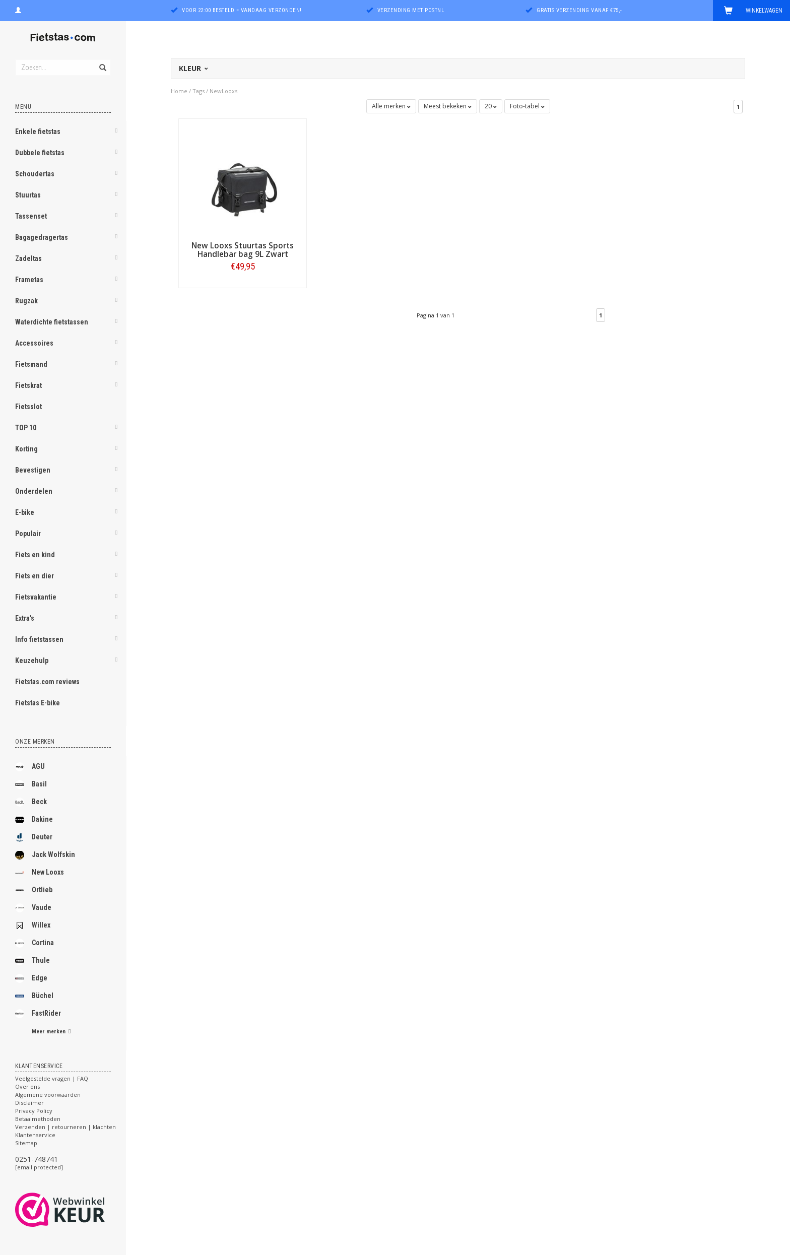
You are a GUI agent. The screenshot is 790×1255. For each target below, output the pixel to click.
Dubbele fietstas (39, 153)
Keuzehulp (31, 660)
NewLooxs (223, 91)
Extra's (24, 618)
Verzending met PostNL (410, 10)
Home (179, 91)
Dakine (34, 819)
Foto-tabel (527, 106)
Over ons (27, 1086)
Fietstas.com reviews (47, 682)
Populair (28, 534)
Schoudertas (34, 174)
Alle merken (391, 106)
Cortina (34, 943)
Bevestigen (32, 470)
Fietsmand (31, 364)
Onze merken (35, 741)
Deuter (33, 837)
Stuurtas (28, 195)
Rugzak (26, 301)
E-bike (24, 512)
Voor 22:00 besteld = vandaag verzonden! (242, 10)
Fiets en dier (34, 576)
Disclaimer (29, 1102)
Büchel (34, 996)
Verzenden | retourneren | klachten (65, 1127)
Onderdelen (33, 491)
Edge (31, 978)
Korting (26, 449)
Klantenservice (35, 1135)
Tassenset (31, 216)
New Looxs (39, 872)
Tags (198, 91)
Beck (31, 802)
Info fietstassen (39, 639)
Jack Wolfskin (45, 855)
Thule (32, 960)
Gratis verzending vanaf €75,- (579, 10)
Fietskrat (28, 385)
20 (491, 106)
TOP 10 (25, 428)
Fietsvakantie (35, 597)
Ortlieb (33, 890)
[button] (116, 132)
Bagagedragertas (41, 237)
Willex (32, 925)
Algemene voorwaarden (48, 1094)
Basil (31, 784)
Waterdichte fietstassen (51, 322)
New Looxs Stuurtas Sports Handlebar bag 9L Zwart (242, 249)
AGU (30, 766)
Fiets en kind (35, 555)
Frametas (29, 280)
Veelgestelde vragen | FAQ (51, 1078)
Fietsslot (28, 407)
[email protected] (39, 1167)
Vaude (33, 907)
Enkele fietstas (37, 131)
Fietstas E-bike (37, 703)
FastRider (38, 1013)
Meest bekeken (448, 106)
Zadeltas (28, 258)
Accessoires (34, 343)
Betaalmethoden (37, 1118)
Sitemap (26, 1143)
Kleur (193, 68)
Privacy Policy (33, 1110)
